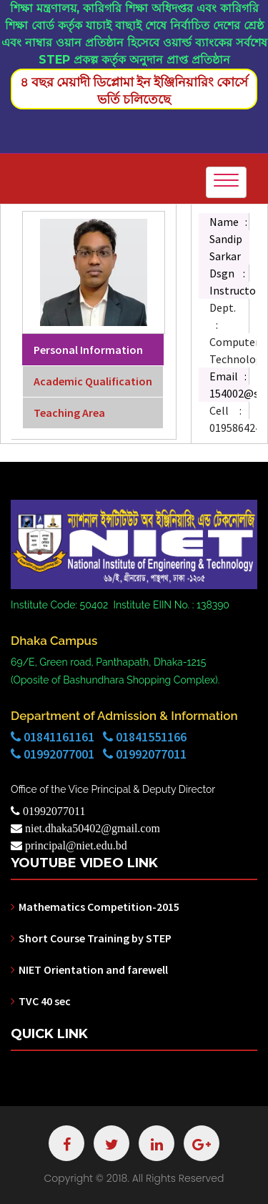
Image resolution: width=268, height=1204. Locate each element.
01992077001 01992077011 (99, 754)
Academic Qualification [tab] (93, 381)
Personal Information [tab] (88, 349)
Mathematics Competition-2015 (99, 906)
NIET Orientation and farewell (93, 969)
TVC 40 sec (45, 1001)
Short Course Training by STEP (95, 938)
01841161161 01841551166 (99, 737)
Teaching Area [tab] (69, 412)
